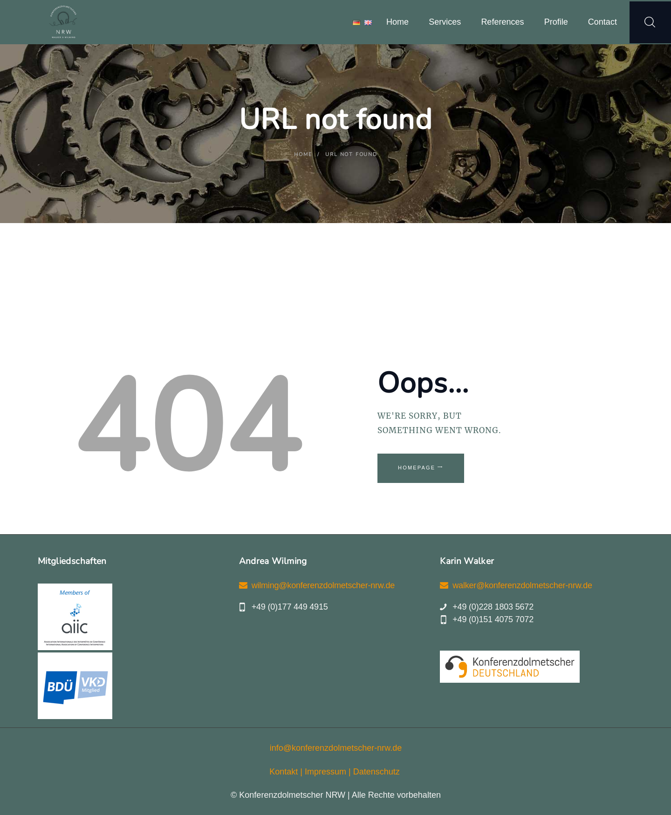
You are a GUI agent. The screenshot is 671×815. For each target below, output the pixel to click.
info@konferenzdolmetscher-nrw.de (336, 748)
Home (303, 154)
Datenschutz (376, 771)
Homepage (416, 467)
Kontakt (283, 771)
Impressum (325, 771)
